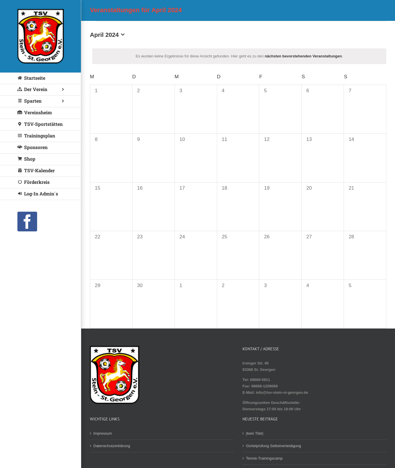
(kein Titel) (254, 433)
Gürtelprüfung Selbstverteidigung (273, 446)
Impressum (102, 433)
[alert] (239, 56)
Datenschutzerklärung (111, 446)
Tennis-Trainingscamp (264, 458)
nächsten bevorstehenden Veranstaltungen (303, 56)
